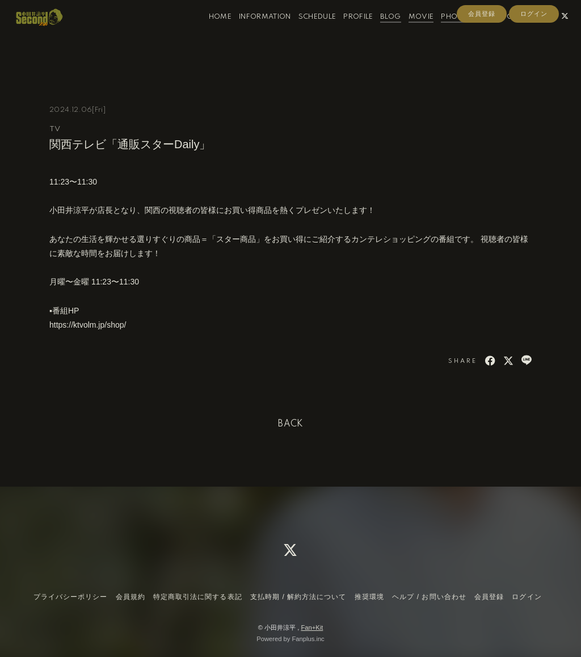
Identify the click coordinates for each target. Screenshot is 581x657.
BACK (290, 424)
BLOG (379, 33)
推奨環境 (369, 597)
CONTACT (512, 33)
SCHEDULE (306, 33)
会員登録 (481, 52)
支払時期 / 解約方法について (298, 597)
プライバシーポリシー (70, 597)
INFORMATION (254, 33)
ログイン (534, 52)
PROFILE (346, 33)
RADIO (476, 33)
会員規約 (130, 597)
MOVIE (410, 33)
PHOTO (443, 33)
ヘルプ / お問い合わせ (429, 597)
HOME (208, 33)
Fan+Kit (312, 627)
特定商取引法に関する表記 (197, 597)
